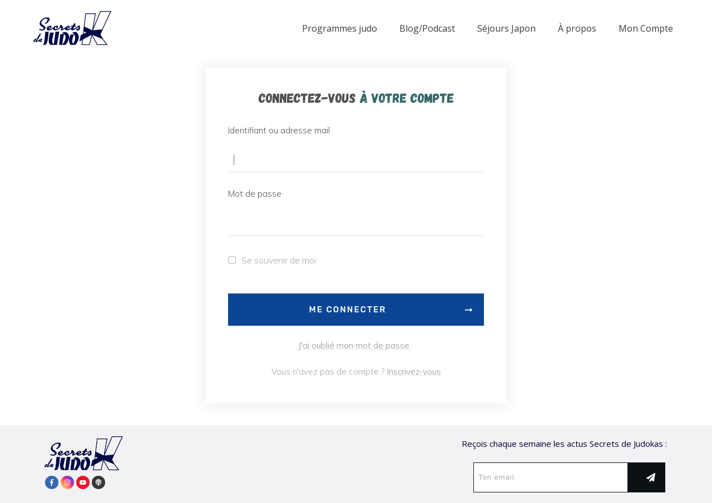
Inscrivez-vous (414, 371)
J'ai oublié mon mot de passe (355, 345)
